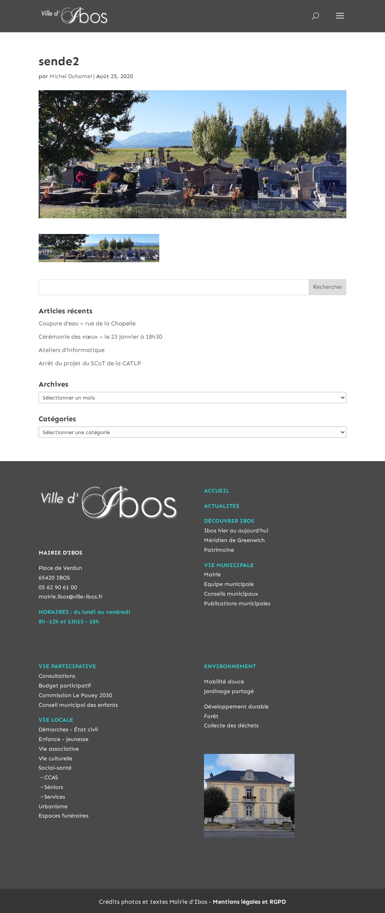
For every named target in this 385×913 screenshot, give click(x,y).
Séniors (53, 787)
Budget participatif (65, 685)
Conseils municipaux (231, 593)
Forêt (211, 716)
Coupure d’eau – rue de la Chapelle (87, 323)
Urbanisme (53, 806)
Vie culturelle (55, 758)
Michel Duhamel (70, 76)
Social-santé (55, 767)
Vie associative (59, 748)
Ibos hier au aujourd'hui (236, 530)
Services (54, 796)
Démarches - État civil (68, 729)
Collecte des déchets (231, 725)
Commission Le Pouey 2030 (75, 695)
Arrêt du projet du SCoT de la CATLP (90, 363)
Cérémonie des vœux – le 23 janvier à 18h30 (100, 336)
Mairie (212, 574)
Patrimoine (219, 550)
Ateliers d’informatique (72, 350)
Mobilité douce (224, 681)
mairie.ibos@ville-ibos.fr (71, 596)
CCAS (51, 777)
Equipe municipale (229, 584)
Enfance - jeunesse (64, 739)
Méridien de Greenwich (234, 540)
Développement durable (236, 706)
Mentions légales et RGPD (249, 901)
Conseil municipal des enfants (78, 705)
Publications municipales (237, 603)
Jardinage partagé (229, 691)
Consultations (57, 676)
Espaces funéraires (64, 815)
